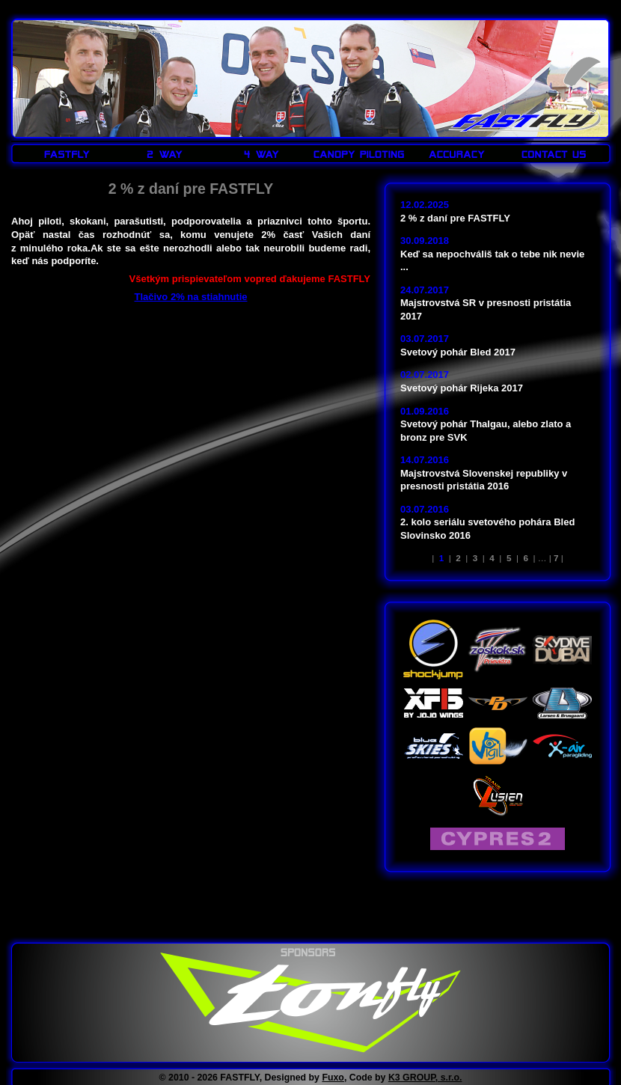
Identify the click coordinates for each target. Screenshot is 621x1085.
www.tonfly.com (310, 1003)
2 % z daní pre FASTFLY (455, 218)
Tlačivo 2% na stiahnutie (191, 296)
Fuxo (333, 1077)
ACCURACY (456, 153)
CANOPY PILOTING (359, 153)
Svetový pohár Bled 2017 (458, 352)
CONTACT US (553, 153)
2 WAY (164, 153)
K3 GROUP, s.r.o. (425, 1077)
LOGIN (578, 9)
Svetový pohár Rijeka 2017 (461, 388)
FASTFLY (530, 96)
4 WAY (261, 153)
